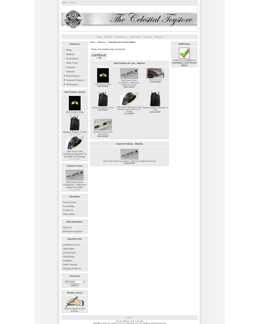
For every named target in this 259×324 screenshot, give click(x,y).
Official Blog (68, 256)
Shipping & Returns (72, 268)
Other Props (135, 37)
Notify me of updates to (184, 62)
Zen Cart (138, 323)
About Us (67, 227)
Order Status (69, 214)
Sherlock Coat (155, 80)
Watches (101, 42)
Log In (73, 2)
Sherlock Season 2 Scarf (74, 130)
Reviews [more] (74, 293)
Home (64, 2)
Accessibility (68, 206)
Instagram (67, 260)
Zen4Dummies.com (158, 323)
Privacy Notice (69, 202)
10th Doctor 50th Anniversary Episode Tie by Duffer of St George (74, 153)
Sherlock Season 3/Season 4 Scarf (155, 109)
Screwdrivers (121, 37)
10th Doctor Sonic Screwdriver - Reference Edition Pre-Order (74, 184)
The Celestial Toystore (115, 323)
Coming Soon (69, 252)
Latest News (69, 249)
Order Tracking (70, 264)
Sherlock (158, 37)
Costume (147, 37)
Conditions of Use (71, 245)
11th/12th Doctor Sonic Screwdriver (103, 133)
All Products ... (71, 84)
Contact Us (68, 210)
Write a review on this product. (74, 308)
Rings (99, 37)
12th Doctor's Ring (74, 110)
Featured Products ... (74, 80)
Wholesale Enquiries (72, 231)
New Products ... (72, 75)
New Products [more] (75, 92)
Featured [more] (74, 166)
